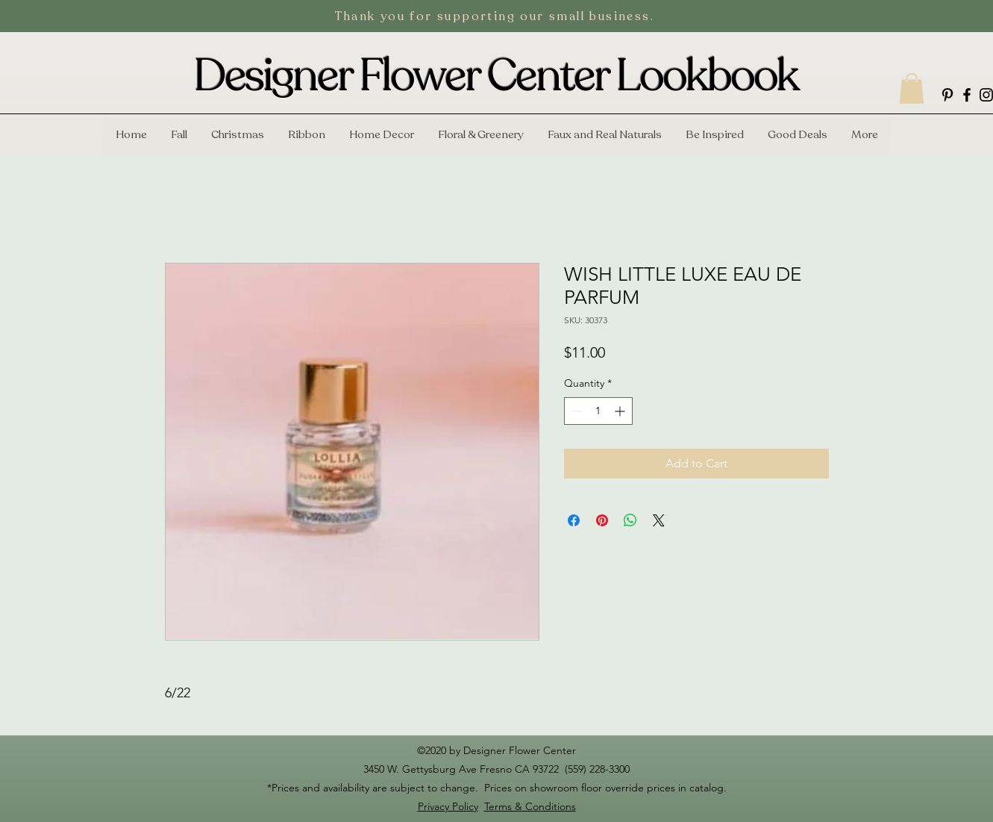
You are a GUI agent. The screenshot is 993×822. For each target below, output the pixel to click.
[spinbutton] (598, 411)
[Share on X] (659, 520)
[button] (911, 88)
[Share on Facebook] (574, 520)
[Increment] (621, 411)
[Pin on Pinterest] (602, 520)
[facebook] (967, 95)
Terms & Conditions (530, 806)
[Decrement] (575, 411)
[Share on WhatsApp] (630, 520)
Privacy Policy (448, 806)
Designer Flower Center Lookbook (496, 76)
